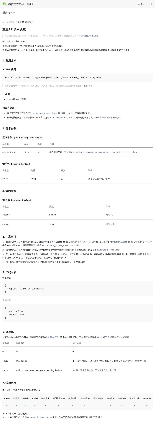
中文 (140, 4)
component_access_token (45, 113)
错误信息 (110, 224)
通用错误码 (53, 337)
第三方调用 (107, 117)
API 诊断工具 (103, 337)
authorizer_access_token (61, 117)
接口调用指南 (91, 36)
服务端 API (8, 12)
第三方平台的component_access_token (49, 245)
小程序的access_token (122, 242)
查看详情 (88, 85)
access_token (77, 152)
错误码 (109, 215)
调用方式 (93, 417)
